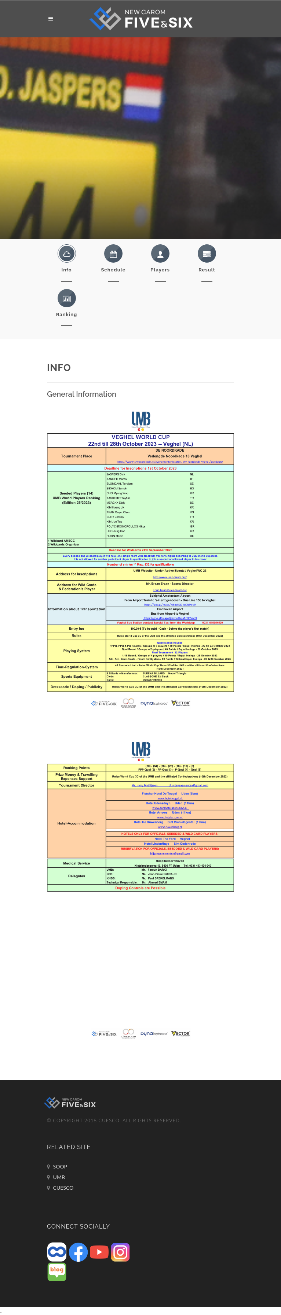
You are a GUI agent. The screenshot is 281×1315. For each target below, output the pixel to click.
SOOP (57, 1166)
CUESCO (60, 1188)
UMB (56, 1177)
